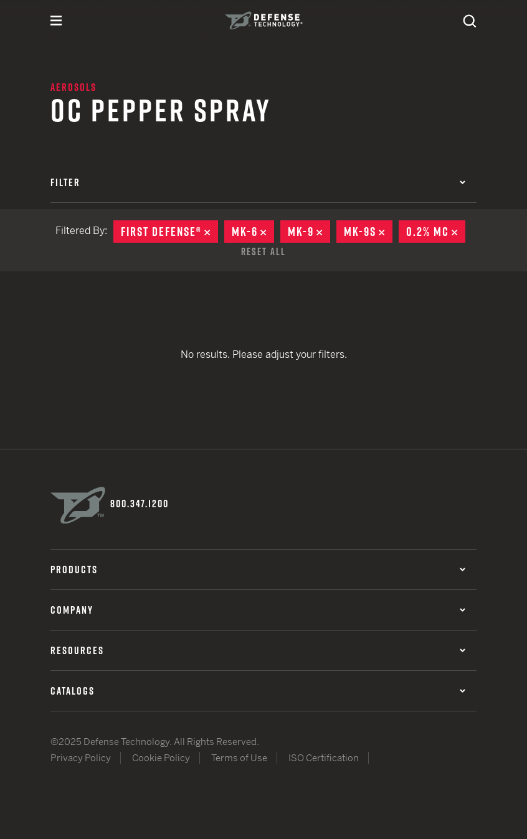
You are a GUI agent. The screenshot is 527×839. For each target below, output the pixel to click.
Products (257, 569)
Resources (257, 650)
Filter (257, 182)
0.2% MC (435, 231)
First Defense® (169, 231)
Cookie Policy (161, 758)
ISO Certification (323, 758)
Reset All (263, 251)
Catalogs (257, 690)
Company (257, 609)
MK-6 (253, 231)
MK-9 (309, 231)
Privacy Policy (80, 758)
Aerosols (73, 87)
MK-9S (368, 231)
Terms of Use (239, 758)
